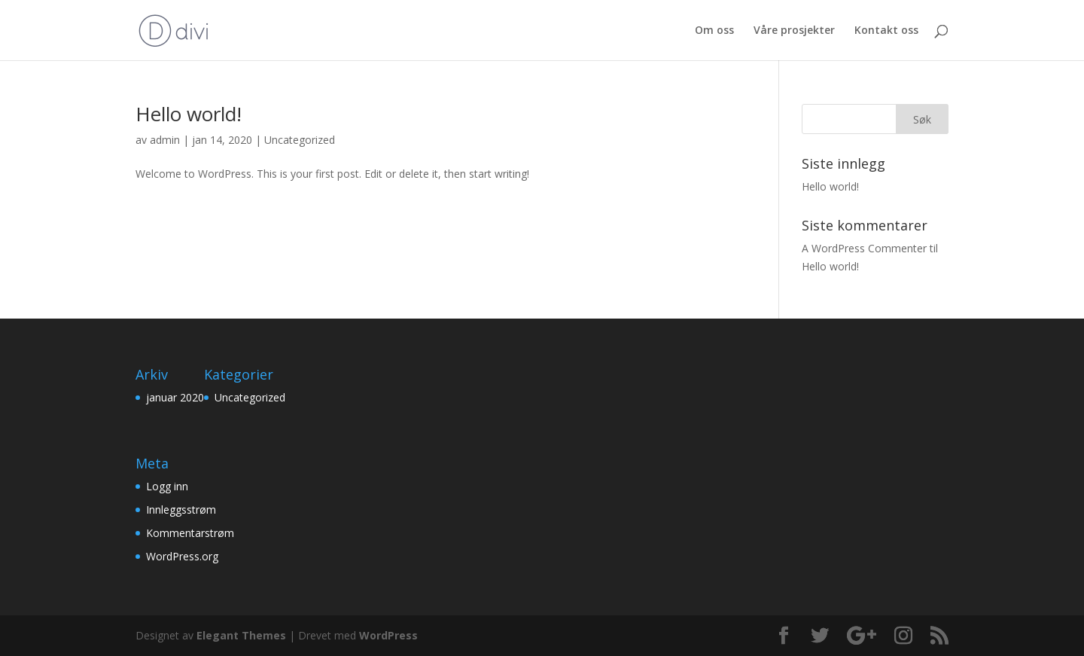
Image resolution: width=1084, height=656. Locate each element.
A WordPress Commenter (864, 248)
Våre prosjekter (794, 31)
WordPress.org (182, 556)
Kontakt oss (886, 31)
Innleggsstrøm (181, 509)
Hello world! (189, 113)
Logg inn (167, 486)
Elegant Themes (241, 635)
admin (165, 140)
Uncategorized (299, 140)
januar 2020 (175, 397)
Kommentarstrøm (190, 533)
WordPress (388, 635)
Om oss (714, 31)
